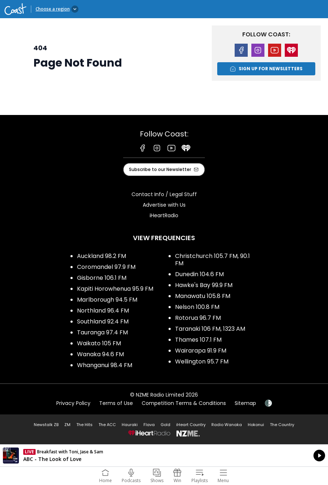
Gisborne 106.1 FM (101, 278)
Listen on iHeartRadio (164, 455)
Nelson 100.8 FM (197, 307)
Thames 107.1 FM (198, 339)
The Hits (84, 425)
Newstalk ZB (46, 425)
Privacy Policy (73, 403)
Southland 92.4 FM (103, 321)
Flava (149, 425)
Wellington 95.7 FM (201, 361)
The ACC (107, 425)
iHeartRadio (164, 215)
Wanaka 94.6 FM (100, 354)
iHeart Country (191, 425)
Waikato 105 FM (99, 343)
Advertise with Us (164, 204)
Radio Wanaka (226, 425)
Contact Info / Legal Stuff (164, 194)
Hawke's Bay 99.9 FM (203, 285)
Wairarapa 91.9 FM (200, 350)
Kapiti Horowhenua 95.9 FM (115, 289)
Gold (165, 425)
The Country (282, 425)
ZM (67, 425)
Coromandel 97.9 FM (106, 267)
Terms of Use (116, 403)
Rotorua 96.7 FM (198, 318)
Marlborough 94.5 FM (107, 299)
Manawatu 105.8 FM (202, 296)
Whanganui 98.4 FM (104, 365)
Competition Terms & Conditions (184, 403)
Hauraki (130, 425)
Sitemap (245, 403)
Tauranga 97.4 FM (102, 332)
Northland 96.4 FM (103, 310)
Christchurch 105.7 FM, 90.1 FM (212, 259)
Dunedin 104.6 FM (199, 274)
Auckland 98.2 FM (101, 256)
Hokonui (256, 425)
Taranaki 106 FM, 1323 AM (210, 329)
